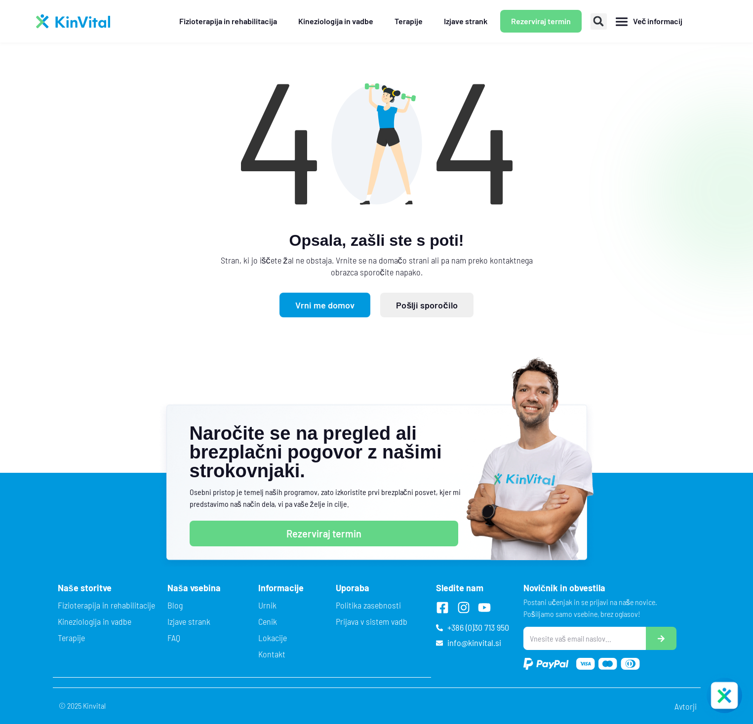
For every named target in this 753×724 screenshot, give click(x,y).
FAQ (173, 637)
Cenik (267, 621)
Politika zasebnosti (368, 605)
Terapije (71, 637)
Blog (175, 605)
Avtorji (685, 706)
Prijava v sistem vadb (371, 621)
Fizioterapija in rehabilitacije (106, 605)
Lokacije (272, 637)
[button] (599, 21)
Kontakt (271, 653)
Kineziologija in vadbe (94, 621)
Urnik (267, 605)
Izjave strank (188, 621)
